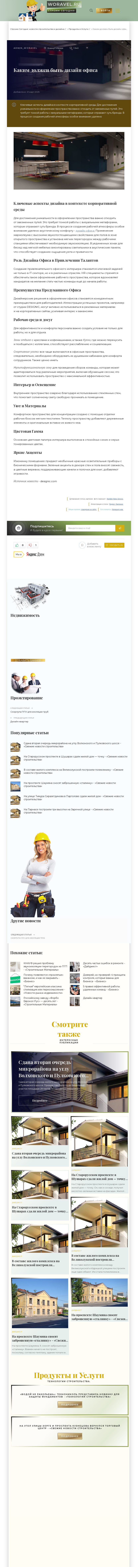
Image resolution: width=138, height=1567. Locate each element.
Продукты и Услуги (78, 29)
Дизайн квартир (69, 720)
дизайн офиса (85, 230)
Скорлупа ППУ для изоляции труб (69, 710)
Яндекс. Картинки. (116, 504)
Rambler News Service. (115, 499)
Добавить (90, 545)
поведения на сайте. (89, 509)
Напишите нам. (117, 509)
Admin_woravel (25, 48)
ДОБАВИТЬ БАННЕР (28, 660)
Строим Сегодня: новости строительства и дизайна (37, 29)
